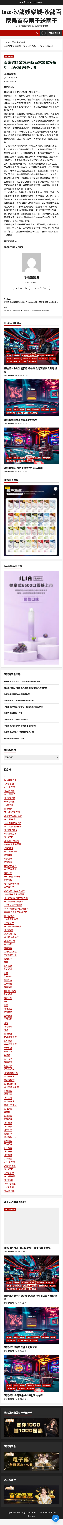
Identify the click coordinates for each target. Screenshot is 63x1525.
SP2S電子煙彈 (10, 835)
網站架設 (8, 885)
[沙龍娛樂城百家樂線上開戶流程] (31, 403)
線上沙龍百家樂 (23, 419)
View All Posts (41, 288)
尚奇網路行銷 (10, 960)
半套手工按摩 (10, 1110)
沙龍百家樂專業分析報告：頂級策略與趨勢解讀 (26, 712)
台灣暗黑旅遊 (10, 957)
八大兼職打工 (10, 785)
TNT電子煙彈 (10, 996)
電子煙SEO (9, 892)
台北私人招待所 (11, 942)
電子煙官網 (9, 921)
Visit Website (21, 288)
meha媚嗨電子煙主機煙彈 (16, 914)
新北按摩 (8, 1146)
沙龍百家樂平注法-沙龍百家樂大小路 (21, 737)
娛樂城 (32, 361)
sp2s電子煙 (9, 792)
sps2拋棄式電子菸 (12, 828)
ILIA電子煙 (9, 789)
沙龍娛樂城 (11, 74)
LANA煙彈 (8, 853)
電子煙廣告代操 (11, 889)
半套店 (7, 1117)
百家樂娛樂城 (9, 56)
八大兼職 (8, 864)
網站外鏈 (8, 1039)
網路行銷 (8, 878)
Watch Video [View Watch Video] (50, 33)
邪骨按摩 (8, 1096)
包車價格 (8, 974)
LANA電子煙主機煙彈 (14, 900)
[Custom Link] (55, 1518)
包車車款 (8, 982)
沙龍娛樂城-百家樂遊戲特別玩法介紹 (23, 473)
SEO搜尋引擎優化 (12, 882)
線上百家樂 (33, 419)
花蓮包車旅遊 (10, 1042)
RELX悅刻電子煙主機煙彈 (16, 903)
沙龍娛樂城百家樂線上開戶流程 (20, 425)
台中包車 (8, 1064)
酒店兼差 (8, 1014)
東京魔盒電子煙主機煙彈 (15, 917)
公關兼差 (8, 1021)
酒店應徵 (8, 1017)
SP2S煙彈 (8, 842)
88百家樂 (25, 361)
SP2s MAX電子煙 (12, 817)
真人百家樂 (22, 367)
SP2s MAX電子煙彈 (13, 821)
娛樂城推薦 (40, 361)
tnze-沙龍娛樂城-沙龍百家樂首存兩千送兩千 (31, 15)
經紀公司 (8, 964)
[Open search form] (37, 32)
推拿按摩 (8, 953)
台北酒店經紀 (10, 875)
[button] (4, 33)
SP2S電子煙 (9, 803)
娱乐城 (9, 364)
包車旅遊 (8, 989)
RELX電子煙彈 (10, 857)
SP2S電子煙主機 (11, 846)
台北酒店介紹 (10, 1089)
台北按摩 (8, 1114)
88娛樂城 (17, 361)
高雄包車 (8, 1053)
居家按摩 (8, 1150)
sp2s (6, 782)
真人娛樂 (53, 364)
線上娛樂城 (32, 367)
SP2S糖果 (8, 935)
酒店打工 (8, 1135)
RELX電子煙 (9, 800)
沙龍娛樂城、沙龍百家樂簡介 (17, 724)
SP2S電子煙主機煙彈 (14, 907)
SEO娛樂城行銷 (11, 1078)
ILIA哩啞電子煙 (11, 925)
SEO (6, 1007)
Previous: (31, 303)
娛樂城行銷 (9, 1075)
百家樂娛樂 (46, 463)
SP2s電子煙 (9, 825)
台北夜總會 (9, 1082)
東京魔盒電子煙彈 (12, 850)
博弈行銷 (8, 1071)
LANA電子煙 (10, 1171)
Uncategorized (10, 1215)
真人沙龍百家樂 (12, 367)
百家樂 (9, 361)
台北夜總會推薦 (11, 1092)
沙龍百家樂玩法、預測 (14, 718)
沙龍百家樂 (26, 364)
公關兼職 (8, 1025)
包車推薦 (8, 971)
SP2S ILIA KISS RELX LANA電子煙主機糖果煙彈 (24, 686)
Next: (31, 313)
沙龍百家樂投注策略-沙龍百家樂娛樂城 (22, 731)
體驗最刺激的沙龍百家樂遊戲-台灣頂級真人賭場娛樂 (30, 375)
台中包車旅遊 (10, 1049)
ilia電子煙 (8, 810)
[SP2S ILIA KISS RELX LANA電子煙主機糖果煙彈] (31, 1231)
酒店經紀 (8, 867)
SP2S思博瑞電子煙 (12, 932)
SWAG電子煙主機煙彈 (14, 896)
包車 (6, 967)
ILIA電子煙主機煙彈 (13, 910)
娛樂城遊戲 (49, 361)
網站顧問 (8, 814)
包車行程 (8, 985)
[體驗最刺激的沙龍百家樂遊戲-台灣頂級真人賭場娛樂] (31, 352)
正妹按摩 (8, 1121)
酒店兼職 (8, 860)
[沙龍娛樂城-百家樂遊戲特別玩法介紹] (31, 451)
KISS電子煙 (9, 796)
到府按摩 (8, 1153)
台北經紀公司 (10, 1142)
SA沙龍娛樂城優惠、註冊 (15, 743)
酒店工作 (8, 1103)
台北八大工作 (10, 871)
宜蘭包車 (8, 1057)
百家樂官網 (21, 467)
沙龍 (28, 415)
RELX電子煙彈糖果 (12, 832)
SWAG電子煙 (10, 939)
